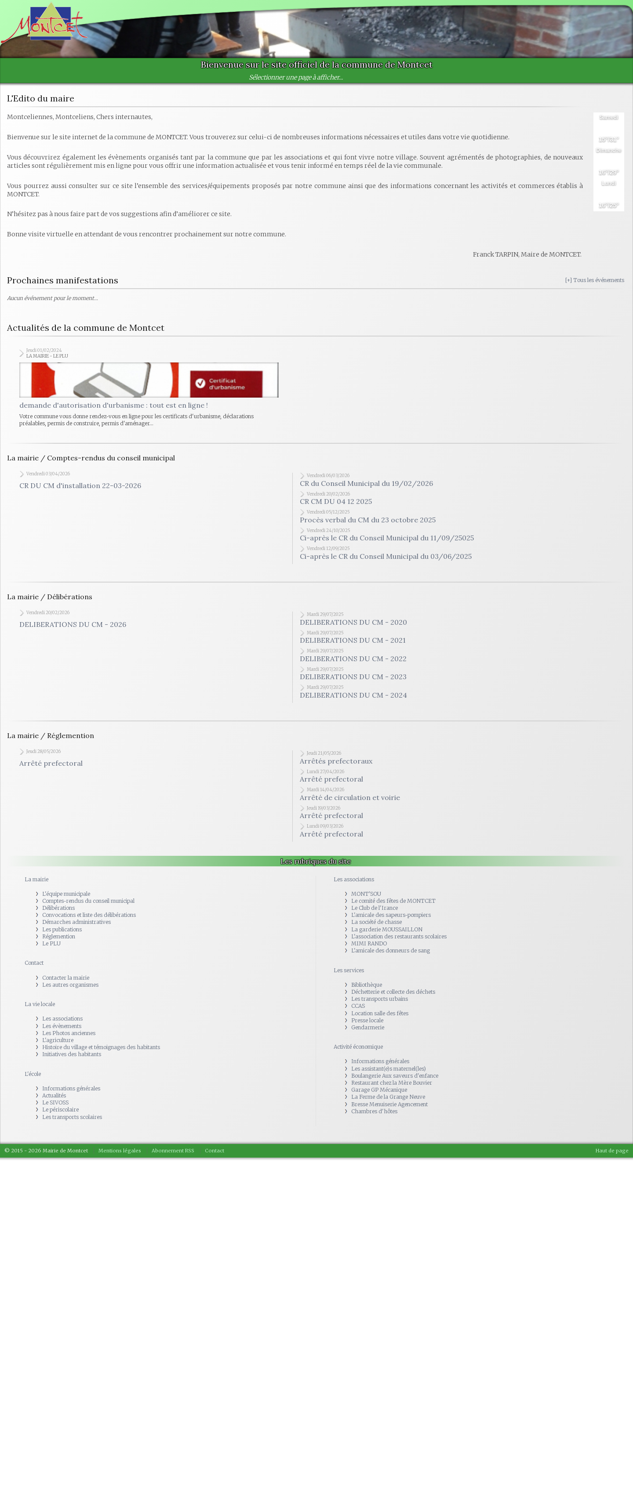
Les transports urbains (379, 1002)
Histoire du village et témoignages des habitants (101, 1051)
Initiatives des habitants (71, 1058)
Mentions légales (119, 1154)
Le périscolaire (60, 1113)
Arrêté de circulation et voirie (350, 801)
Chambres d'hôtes (374, 1115)
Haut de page (612, 1154)
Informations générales (71, 1092)
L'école (33, 1078)
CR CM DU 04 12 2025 (336, 505)
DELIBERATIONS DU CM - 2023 (353, 680)
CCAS (358, 1009)
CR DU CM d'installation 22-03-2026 (80, 489)
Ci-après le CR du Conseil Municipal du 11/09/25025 (387, 541)
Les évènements (61, 1029)
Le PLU (51, 947)
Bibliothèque (366, 988)
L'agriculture (57, 1044)
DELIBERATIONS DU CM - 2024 (353, 699)
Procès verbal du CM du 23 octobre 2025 (368, 523)
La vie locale (40, 1008)
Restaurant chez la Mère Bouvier (391, 1086)
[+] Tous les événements (594, 280)
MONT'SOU (366, 897)
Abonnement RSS (173, 1154)
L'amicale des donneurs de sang (390, 954)
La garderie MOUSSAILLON (386, 933)
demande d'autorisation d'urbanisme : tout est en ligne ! (113, 409)
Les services (349, 974)
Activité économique (358, 1050)
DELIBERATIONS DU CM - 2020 (353, 626)
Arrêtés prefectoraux (336, 764)
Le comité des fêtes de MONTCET (393, 904)
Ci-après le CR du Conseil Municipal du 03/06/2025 (386, 560)
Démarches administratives (76, 926)
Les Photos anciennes (68, 1037)
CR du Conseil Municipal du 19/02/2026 (366, 487)
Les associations (62, 1022)
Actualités (54, 1099)
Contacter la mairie (65, 981)
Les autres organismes (70, 988)
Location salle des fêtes (379, 1017)
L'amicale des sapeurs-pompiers (391, 919)
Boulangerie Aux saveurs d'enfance (394, 1079)
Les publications (62, 933)
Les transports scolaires (72, 1121)
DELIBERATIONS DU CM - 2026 (72, 628)
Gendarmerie (367, 1031)
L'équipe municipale (66, 897)
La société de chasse (376, 926)
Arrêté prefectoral (51, 767)
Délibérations (58, 912)
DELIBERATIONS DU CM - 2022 (353, 662)
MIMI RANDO (369, 947)
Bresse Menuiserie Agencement (389, 1108)
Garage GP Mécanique (379, 1093)
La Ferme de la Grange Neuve (388, 1100)
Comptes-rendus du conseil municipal (88, 904)
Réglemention (58, 940)
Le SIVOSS (55, 1106)
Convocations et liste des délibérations (89, 919)
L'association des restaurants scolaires (399, 940)
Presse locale (367, 1024)
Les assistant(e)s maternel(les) (388, 1072)
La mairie (36, 883)
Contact (34, 966)
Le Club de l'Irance (374, 912)
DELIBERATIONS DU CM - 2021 (353, 644)
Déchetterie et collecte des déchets (393, 995)
